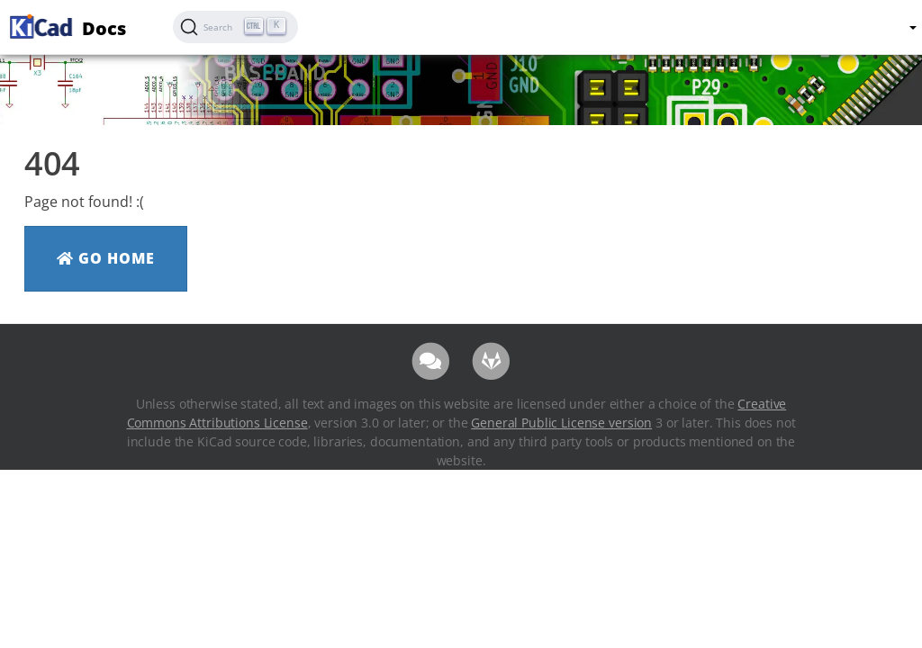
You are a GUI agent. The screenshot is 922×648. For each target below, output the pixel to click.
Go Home (106, 258)
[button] (912, 27)
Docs (65, 26)
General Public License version (561, 422)
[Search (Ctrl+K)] (235, 27)
